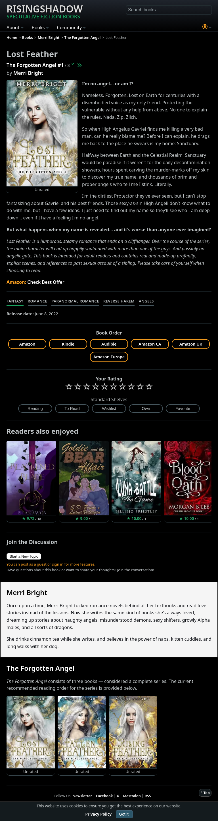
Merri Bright (28, 72)
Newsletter (82, 795)
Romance (37, 301)
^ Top (205, 792)
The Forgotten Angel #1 (35, 65)
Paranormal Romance (75, 301)
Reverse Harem (119, 301)
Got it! (124, 814)
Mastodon (132, 795)
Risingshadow (45, 11)
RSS (148, 795)
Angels (146, 301)
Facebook (104, 795)
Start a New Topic (24, 556)
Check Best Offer (45, 282)
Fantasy (15, 301)
